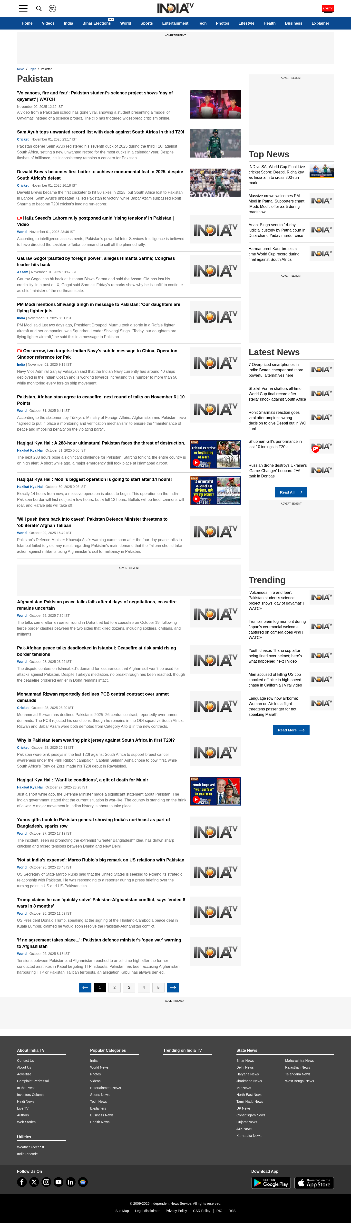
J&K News (244, 1129)
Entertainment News (105, 1088)
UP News (243, 1108)
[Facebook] (22, 1182)
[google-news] (83, 1182)
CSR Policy (201, 1211)
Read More (291, 730)
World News (99, 1067)
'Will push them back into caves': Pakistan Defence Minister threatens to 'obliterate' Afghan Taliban (92, 522)
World (125, 23)
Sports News (99, 1095)
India (68, 23)
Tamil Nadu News (249, 1101)
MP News (243, 1088)
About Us (24, 1067)
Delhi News (245, 1067)
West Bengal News (299, 1081)
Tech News (98, 1101)
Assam (22, 272)
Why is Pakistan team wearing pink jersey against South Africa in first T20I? (96, 740)
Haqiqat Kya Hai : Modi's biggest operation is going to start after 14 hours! (94, 479)
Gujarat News (246, 1122)
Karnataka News (249, 1136)
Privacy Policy (176, 1211)
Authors (23, 1115)
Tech (202, 23)
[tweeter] (34, 1182)
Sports (147, 23)
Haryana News (247, 1074)
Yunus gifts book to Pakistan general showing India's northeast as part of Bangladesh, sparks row (93, 823)
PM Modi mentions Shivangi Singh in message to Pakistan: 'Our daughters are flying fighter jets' (98, 307)
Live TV (23, 1108)
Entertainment (175, 23)
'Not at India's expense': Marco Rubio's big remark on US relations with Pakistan (100, 860)
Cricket (23, 139)
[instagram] (46, 1182)
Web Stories (26, 1122)
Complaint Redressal (33, 1081)
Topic (32, 69)
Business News (102, 1115)
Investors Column (30, 1095)
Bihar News (245, 1060)
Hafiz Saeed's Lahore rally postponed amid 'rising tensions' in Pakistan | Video (95, 221)
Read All (291, 492)
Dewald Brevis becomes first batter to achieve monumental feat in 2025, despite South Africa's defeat (100, 175)
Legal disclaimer (147, 1211)
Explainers (98, 1108)
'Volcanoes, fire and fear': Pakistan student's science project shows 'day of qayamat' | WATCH (95, 96)
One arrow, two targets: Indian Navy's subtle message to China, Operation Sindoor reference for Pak (97, 354)
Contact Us (25, 1060)
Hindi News (25, 1101)
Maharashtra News (299, 1060)
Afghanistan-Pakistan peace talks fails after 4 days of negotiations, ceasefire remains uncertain (96, 605)
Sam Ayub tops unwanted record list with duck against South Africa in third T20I (100, 132)
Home (27, 23)
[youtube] (58, 1182)
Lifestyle (246, 23)
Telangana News (298, 1074)
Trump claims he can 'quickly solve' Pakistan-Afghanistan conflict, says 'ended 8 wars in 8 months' (101, 903)
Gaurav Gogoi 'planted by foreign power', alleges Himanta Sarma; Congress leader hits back (96, 261)
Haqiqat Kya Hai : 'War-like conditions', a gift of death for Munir (82, 780)
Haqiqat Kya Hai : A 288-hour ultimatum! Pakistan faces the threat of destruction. (101, 443)
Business (293, 23)
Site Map (122, 1211)
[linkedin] (71, 1182)
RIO (219, 1211)
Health (270, 23)
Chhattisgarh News (250, 1115)
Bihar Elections (96, 23)
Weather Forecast (30, 1147)
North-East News (249, 1095)
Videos (48, 23)
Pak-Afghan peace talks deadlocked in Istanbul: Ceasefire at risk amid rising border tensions (96, 651)
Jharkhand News (249, 1081)
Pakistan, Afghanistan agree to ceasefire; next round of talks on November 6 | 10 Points (101, 400)
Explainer (320, 23)
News (20, 69)
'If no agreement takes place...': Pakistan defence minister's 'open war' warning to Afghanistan (99, 943)
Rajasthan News (297, 1067)
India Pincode (27, 1154)
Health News (99, 1122)
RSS (232, 1211)
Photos (222, 23)
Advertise (24, 1074)
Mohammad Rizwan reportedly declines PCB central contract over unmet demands (93, 697)
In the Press (26, 1088)
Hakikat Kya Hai (30, 450)
